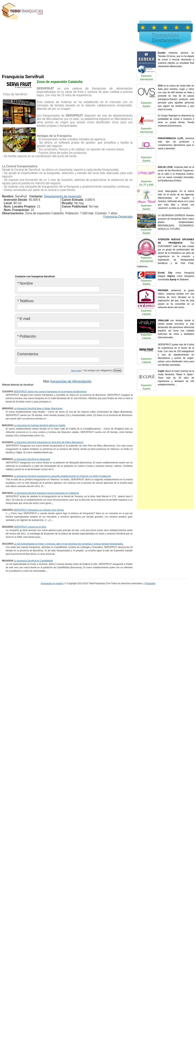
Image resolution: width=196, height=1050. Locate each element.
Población (26, 336)
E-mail (23, 319)
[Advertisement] (72, 46)
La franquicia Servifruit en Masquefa (32, 459)
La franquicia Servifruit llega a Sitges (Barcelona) (38, 408)
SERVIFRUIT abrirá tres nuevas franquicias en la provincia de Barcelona (50, 391)
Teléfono (25, 301)
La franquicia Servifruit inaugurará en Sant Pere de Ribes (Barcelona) (48, 442)
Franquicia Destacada (118, 216)
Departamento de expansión (63, 196)
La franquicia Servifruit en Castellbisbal (33, 560)
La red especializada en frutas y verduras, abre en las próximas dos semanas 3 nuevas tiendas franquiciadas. (68, 543)
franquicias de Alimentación (71, 381)
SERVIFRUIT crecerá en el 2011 (30, 527)
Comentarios (27, 354)
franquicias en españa (52, 583)
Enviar (117, 370)
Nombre (25, 283)
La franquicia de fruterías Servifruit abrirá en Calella (39, 425)
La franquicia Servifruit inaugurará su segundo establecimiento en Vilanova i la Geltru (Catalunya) (62, 476)
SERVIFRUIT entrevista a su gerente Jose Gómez (39, 510)
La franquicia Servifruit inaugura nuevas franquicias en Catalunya (46, 493)
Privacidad (150, 583)
